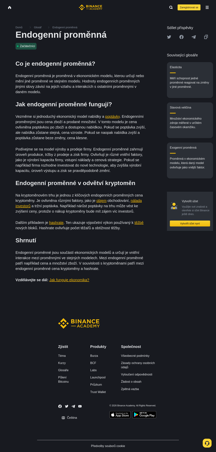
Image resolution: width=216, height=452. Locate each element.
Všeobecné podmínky (135, 355)
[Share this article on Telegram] (193, 37)
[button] (207, 7)
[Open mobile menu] (207, 7)
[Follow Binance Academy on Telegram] (73, 406)
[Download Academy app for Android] (144, 415)
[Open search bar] (170, 7)
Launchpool (98, 377)
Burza (94, 355)
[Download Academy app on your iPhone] (120, 415)
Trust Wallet (98, 392)
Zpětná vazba (130, 389)
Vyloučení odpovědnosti (136, 374)
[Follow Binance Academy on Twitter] (66, 406)
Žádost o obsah (131, 381)
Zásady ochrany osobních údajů (138, 365)
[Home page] (90, 7)
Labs (93, 370)
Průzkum (96, 384)
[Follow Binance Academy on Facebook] (60, 406)
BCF (93, 363)
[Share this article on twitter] (169, 37)
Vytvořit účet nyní (190, 223)
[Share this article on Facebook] (181, 37)
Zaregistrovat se (189, 7)
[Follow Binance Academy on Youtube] (80, 406)
